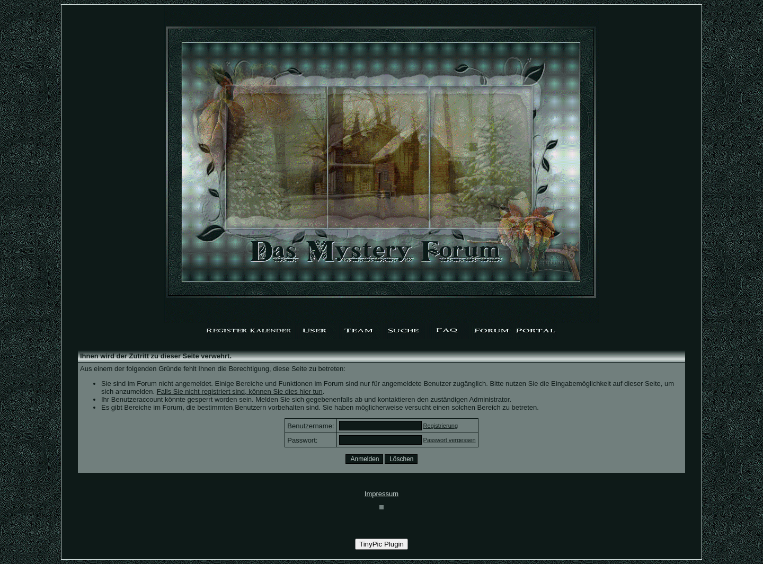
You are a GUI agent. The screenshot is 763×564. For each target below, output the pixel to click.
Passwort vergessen (449, 440)
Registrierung (440, 425)
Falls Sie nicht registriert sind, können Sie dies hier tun (240, 391)
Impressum (381, 494)
